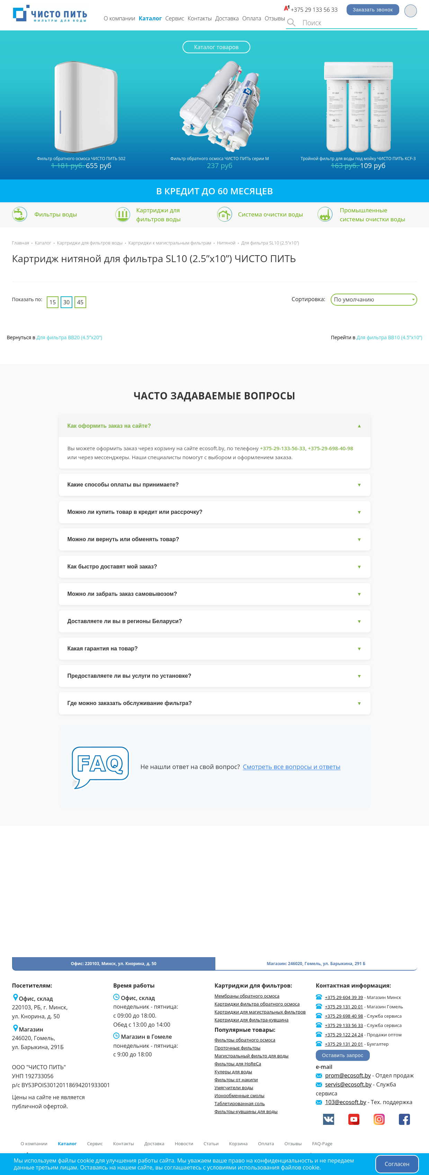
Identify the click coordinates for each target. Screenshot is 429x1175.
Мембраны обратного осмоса (247, 996)
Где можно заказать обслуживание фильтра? (215, 703)
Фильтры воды (56, 214)
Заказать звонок (373, 9)
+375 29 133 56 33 (314, 9)
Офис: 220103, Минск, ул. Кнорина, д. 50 (113, 963)
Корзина (238, 1143)
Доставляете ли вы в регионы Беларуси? (215, 621)
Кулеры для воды (233, 1071)
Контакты (200, 18)
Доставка (227, 18)
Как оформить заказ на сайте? (215, 426)
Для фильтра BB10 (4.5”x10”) (388, 337)
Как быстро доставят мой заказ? (215, 567)
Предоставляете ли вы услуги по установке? (215, 676)
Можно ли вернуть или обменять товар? (215, 539)
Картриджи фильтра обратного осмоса (257, 1004)
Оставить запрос (343, 1055)
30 (66, 302)
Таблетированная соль (240, 1103)
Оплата (251, 18)
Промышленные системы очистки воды (372, 214)
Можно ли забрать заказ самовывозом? (215, 594)
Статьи (211, 1143)
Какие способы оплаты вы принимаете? (215, 485)
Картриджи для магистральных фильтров (260, 1012)
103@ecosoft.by (345, 1102)
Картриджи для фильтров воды (158, 214)
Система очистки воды (270, 214)
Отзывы (275, 18)
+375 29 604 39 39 (344, 997)
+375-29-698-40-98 (330, 448)
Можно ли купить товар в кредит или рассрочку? (215, 512)
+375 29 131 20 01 (344, 1006)
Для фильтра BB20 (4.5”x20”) (68, 337)
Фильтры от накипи (236, 1079)
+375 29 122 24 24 (344, 1034)
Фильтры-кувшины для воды (246, 1111)
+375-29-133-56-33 (282, 448)
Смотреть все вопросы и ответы (291, 766)
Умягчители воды (234, 1087)
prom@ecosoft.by (348, 1075)
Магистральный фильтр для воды (252, 1056)
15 (53, 302)
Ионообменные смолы (240, 1095)
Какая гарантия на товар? (215, 649)
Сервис (174, 18)
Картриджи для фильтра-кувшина (252, 1020)
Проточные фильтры (238, 1048)
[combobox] (374, 300)
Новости (184, 1143)
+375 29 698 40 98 (344, 1016)
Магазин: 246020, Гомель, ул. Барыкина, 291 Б (316, 963)
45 (80, 302)
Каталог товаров (216, 47)
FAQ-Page (322, 1143)
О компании (119, 18)
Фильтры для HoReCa (238, 1064)
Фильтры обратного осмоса (245, 1040)
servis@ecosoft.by (348, 1084)
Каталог (150, 18)
